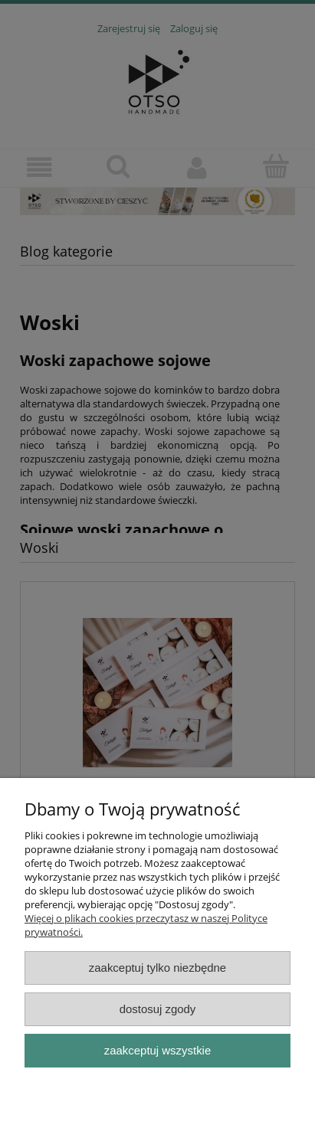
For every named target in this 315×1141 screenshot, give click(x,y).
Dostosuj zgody (158, 1008)
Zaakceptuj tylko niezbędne (157, 967)
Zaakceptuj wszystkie (157, 1050)
